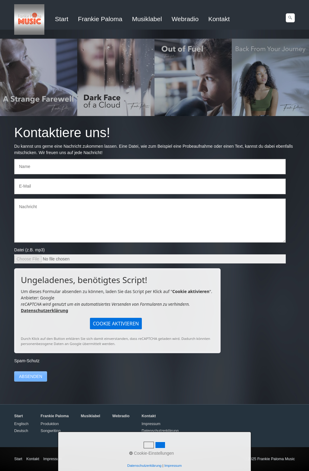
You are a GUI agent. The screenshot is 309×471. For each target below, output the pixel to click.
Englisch (21, 424)
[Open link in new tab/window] (38, 77)
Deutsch (21, 431)
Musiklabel (147, 18)
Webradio (185, 18)
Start (61, 18)
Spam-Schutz (27, 360)
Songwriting (51, 431)
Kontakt (219, 18)
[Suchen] (290, 18)
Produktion (50, 424)
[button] (116, 323)
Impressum (151, 424)
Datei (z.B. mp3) (29, 249)
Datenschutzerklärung (44, 310)
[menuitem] (61, 19)
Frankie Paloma (100, 18)
